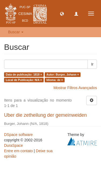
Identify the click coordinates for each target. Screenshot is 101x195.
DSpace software (18, 134)
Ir (92, 64)
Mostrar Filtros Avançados (75, 88)
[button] (62, 13)
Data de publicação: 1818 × (24, 74)
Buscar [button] (15, 32)
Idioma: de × (54, 80)
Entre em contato (18, 151)
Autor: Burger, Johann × (62, 74)
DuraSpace (13, 145)
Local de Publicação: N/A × (24, 80)
